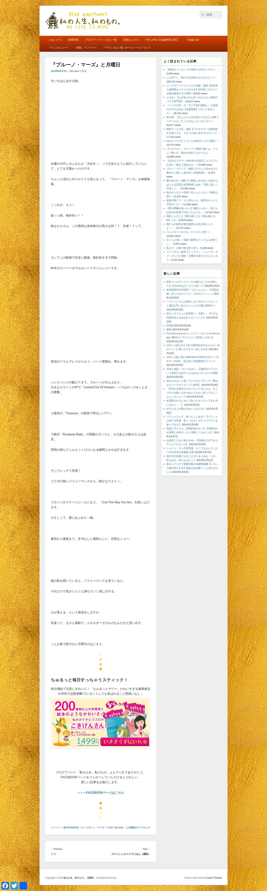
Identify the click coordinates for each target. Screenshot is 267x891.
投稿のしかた (131, 39)
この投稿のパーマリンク (137, 827)
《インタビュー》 (59, 47)
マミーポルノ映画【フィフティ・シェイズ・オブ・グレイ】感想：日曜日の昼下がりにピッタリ (192, 256)
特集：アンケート (86, 47)
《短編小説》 (193, 39)
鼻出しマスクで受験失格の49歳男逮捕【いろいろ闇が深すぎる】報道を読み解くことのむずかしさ (192, 468)
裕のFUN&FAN (71, 827)
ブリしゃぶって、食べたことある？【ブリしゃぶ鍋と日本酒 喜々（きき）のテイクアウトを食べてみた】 (192, 420)
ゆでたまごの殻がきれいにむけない (186, 408)
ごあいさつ (54, 39)
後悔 (168, 329)
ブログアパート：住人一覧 (101, 39)
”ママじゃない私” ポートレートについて (127, 47)
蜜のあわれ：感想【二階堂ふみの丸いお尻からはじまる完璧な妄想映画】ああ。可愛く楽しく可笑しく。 (192, 184)
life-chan (74, 71)
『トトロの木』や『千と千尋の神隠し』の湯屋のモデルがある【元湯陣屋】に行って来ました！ (192, 109)
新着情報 (73, 39)
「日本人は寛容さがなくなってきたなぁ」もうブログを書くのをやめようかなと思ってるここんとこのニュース (192, 392)
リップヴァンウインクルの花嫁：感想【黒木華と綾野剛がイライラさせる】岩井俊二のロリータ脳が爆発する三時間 (192, 89)
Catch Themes (214, 878)
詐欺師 (170, 325)
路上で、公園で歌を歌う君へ (182, 248)
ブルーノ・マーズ (95, 827)
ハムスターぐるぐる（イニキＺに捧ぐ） (188, 232)
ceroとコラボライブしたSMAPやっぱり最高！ (191, 140)
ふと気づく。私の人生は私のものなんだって (190, 77)
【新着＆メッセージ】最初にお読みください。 (192, 69)
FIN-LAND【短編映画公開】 (162, 39)
